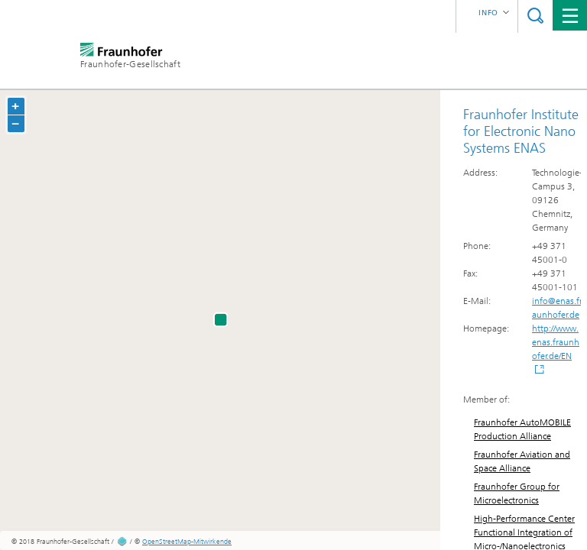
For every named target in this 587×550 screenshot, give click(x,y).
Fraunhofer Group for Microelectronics (516, 493)
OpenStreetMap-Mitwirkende (187, 541)
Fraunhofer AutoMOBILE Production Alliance (522, 429)
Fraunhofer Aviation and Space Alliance (522, 461)
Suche (535, 15)
